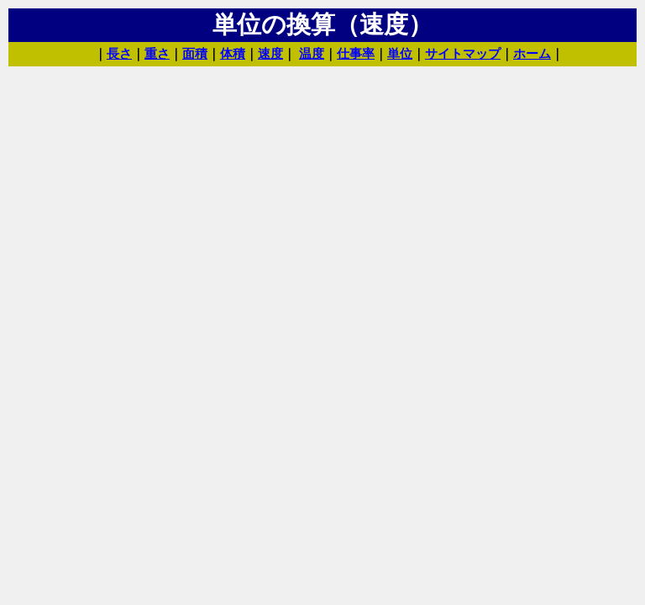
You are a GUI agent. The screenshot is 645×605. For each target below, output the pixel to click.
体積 (232, 53)
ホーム (532, 53)
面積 (194, 53)
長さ (119, 53)
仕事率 (356, 53)
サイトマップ (463, 53)
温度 (311, 53)
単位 (399, 53)
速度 (270, 53)
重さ (157, 53)
